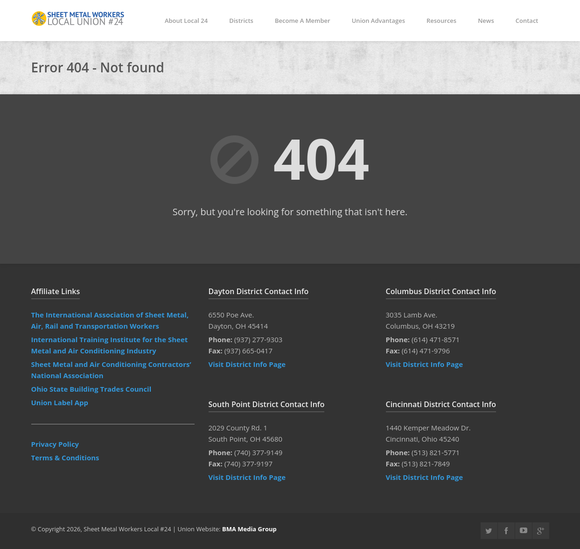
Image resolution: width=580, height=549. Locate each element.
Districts (241, 20)
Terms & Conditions (65, 457)
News (486, 20)
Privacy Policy (55, 444)
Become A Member (302, 20)
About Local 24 (186, 20)
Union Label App (60, 402)
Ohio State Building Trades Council (91, 389)
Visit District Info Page (247, 364)
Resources (441, 20)
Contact (527, 20)
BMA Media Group (249, 529)
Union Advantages (378, 20)
